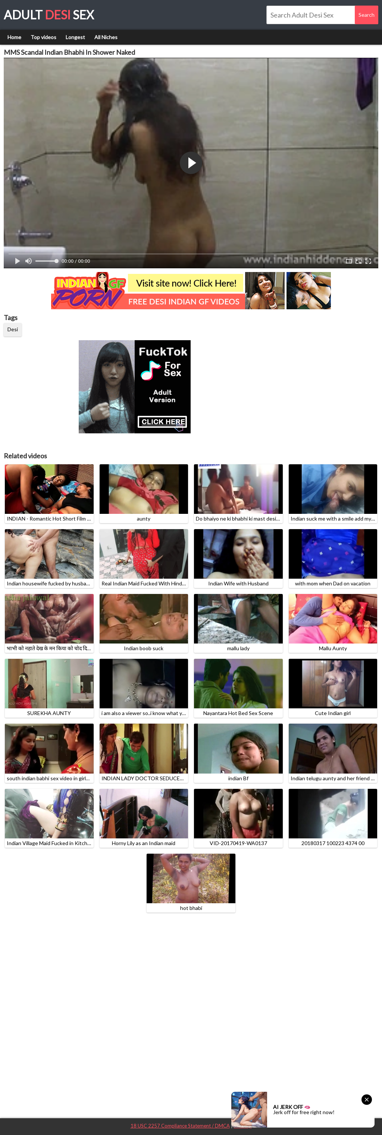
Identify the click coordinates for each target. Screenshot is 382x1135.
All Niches (106, 37)
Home (14, 37)
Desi (12, 329)
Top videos (43, 37)
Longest (75, 37)
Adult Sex (49, 14)
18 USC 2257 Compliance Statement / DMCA (180, 1126)
